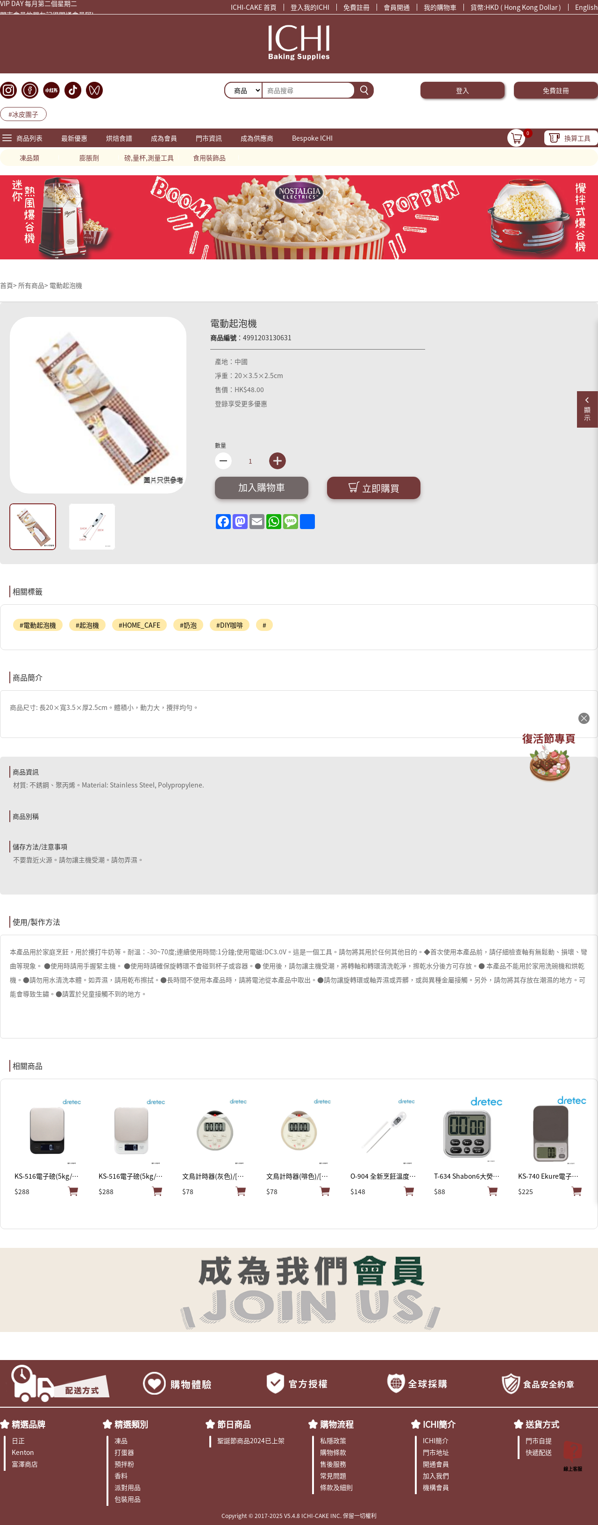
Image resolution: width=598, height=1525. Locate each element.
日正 (18, 1440)
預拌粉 (124, 1463)
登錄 (221, 403)
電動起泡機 (66, 285)
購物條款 (333, 1452)
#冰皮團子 (23, 114)
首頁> (9, 285)
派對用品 (127, 1487)
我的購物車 (440, 7)
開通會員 (436, 1463)
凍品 (121, 1440)
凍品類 (29, 157)
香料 (121, 1475)
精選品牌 (28, 1424)
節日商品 (234, 1424)
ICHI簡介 (439, 1424)
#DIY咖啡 (229, 625)
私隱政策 (333, 1440)
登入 (462, 90)
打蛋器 (124, 1452)
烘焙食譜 (119, 138)
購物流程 (337, 1424)
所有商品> (33, 285)
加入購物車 (261, 487)
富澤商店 (25, 1463)
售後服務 (333, 1463)
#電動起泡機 (38, 625)
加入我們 (436, 1475)
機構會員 (436, 1487)
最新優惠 (74, 138)
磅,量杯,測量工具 (149, 157)
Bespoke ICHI (312, 138)
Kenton (23, 1452)
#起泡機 (87, 625)
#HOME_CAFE (139, 625)
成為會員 (164, 138)
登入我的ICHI (310, 7)
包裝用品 (127, 1499)
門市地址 (436, 1452)
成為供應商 (257, 138)
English (586, 7)
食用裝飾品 (209, 157)
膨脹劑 (89, 157)
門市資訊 (209, 138)
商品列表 (29, 138)
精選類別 (131, 1424)
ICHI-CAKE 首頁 (254, 7)
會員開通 (397, 7)
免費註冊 (356, 7)
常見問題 (333, 1475)
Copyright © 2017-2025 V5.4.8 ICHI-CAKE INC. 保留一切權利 (299, 1515)
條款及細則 (336, 1487)
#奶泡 (188, 625)
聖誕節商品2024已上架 (251, 1440)
